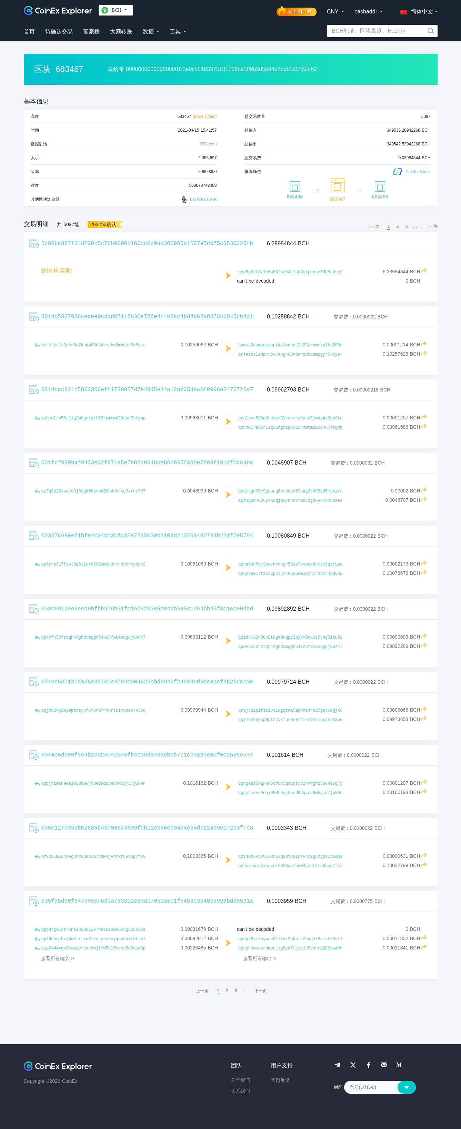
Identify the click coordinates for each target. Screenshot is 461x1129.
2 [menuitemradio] (398, 226)
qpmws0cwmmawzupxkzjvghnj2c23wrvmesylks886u (290, 345)
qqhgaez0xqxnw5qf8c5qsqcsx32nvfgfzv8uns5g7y (290, 783)
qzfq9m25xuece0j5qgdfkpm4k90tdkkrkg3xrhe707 (93, 491)
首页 (29, 31)
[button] (415, 10)
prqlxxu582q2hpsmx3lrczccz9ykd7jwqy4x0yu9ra (290, 418)
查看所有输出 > (259, 958)
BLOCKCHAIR (198, 199)
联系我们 (240, 1091)
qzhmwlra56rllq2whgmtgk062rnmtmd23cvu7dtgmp (93, 418)
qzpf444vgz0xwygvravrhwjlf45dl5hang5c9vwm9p (93, 948)
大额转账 (121, 31)
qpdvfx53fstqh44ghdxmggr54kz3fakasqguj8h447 (93, 637)
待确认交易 (59, 31)
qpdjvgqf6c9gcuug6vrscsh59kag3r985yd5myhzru (290, 491)
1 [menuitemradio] (389, 226)
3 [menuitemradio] (406, 226)
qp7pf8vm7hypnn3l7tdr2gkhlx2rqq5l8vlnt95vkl (290, 939)
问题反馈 (280, 1080)
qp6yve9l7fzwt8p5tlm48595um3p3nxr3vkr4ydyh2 (93, 564)
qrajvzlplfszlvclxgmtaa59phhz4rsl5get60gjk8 (290, 710)
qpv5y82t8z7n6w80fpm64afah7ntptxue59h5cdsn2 (290, 272)
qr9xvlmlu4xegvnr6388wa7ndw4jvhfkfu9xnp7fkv (93, 856)
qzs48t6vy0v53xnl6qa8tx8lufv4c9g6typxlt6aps (290, 856)
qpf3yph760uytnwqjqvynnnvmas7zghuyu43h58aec (290, 500)
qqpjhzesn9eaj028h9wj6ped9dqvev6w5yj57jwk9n (93, 783)
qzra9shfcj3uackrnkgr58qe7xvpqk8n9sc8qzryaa (290, 564)
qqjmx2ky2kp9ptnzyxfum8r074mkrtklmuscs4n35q (93, 710)
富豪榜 (91, 31)
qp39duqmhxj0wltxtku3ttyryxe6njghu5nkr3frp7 (93, 939)
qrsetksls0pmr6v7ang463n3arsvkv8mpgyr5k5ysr (93, 345)
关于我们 (240, 1080)
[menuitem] (431, 226)
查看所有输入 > (57, 958)
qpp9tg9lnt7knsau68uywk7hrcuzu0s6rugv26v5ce (93, 929)
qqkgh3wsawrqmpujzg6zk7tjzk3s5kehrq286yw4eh (290, 948)
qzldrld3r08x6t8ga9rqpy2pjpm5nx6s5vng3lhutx (290, 637)
